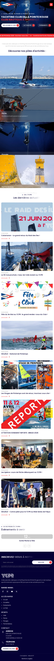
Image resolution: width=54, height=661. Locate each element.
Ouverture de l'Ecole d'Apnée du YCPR (41, 36)
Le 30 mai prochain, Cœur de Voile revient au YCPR (22, 278)
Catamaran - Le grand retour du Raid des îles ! (20, 239)
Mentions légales (27, 659)
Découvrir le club (9, 25)
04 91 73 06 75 (10, 644)
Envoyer (41, 565)
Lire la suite (4, 242)
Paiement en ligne (9, 649)
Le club (5, 608)
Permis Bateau (8, 187)
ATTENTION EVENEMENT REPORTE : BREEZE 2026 (19, 436)
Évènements (43, 25)
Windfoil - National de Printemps (14, 357)
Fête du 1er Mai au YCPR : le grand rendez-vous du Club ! (24, 318)
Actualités (27, 25)
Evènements (7, 605)
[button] (51, 4)
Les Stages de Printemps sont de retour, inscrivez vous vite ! (25, 396)
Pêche (4, 113)
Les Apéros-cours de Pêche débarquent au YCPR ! (21, 475)
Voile (4, 88)
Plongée (5, 154)
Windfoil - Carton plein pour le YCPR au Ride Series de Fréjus (25, 515)
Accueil (5, 599)
